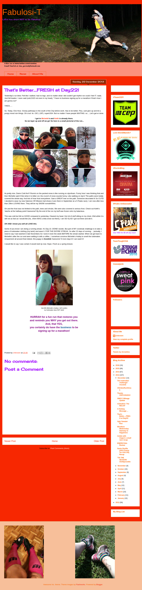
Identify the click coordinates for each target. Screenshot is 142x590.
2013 (118, 375)
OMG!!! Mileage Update (123, 399)
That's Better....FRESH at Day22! (123, 416)
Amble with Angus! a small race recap (124, 438)
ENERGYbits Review (122, 444)
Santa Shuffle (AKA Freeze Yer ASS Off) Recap (123, 451)
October (121, 469)
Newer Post (10, 441)
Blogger (99, 584)
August (121, 475)
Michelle (45, 118)
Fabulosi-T (22, 12)
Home (10, 74)
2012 (118, 502)
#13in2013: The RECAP (123, 405)
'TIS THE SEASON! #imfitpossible (124, 460)
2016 (118, 365)
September (122, 472)
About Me (37, 74)
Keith (56, 118)
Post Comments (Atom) (59, 448)
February (121, 495)
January (121, 498)
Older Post (99, 441)
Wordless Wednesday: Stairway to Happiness (123, 430)
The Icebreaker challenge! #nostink (123, 383)
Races (23, 74)
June (120, 482)
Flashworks (80, 584)
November (122, 466)
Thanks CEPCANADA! (124, 394)
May (119, 485)
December (122, 378)
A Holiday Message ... (122, 410)
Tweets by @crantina (121, 352)
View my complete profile (123, 339)
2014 (118, 372)
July (119, 479)
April (120, 489)
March (120, 492)
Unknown (119, 336)
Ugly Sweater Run (122, 422)
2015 (118, 368)
